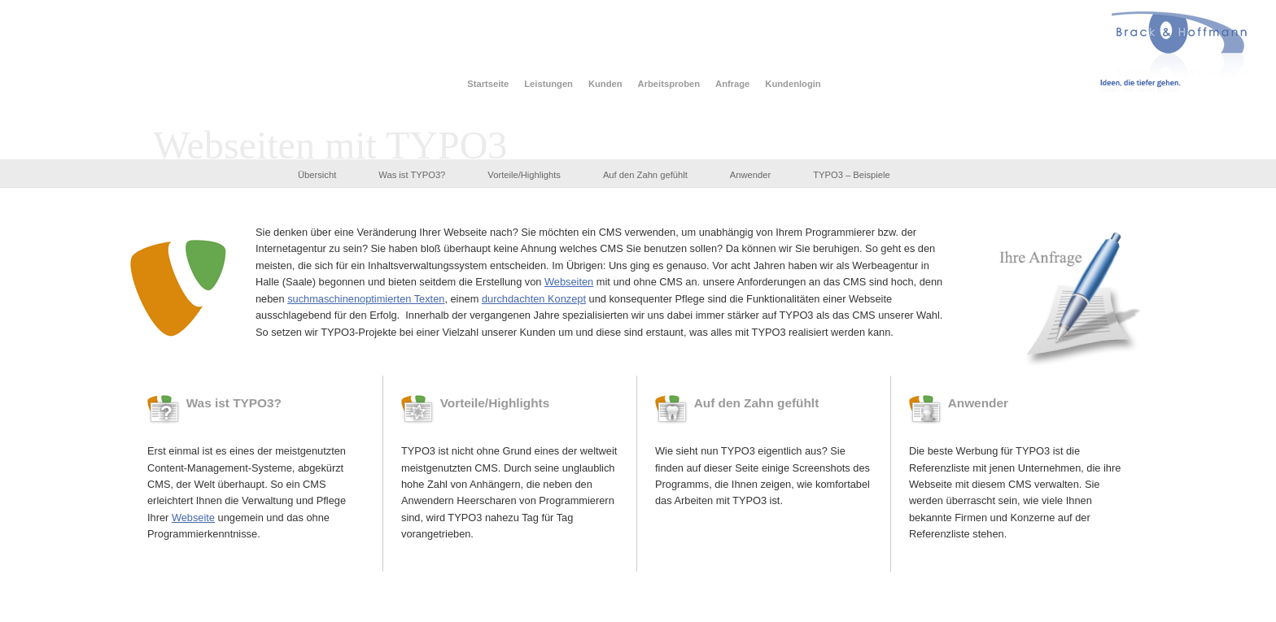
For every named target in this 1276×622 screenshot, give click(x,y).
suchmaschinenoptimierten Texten (365, 299)
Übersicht (317, 175)
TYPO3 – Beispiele (851, 175)
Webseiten (568, 282)
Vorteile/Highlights (524, 175)
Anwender (750, 175)
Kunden (605, 84)
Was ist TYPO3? (411, 175)
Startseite (488, 84)
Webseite (193, 517)
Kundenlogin (792, 84)
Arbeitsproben (669, 84)
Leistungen (548, 84)
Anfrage (732, 84)
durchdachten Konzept (534, 299)
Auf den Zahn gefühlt (645, 175)
